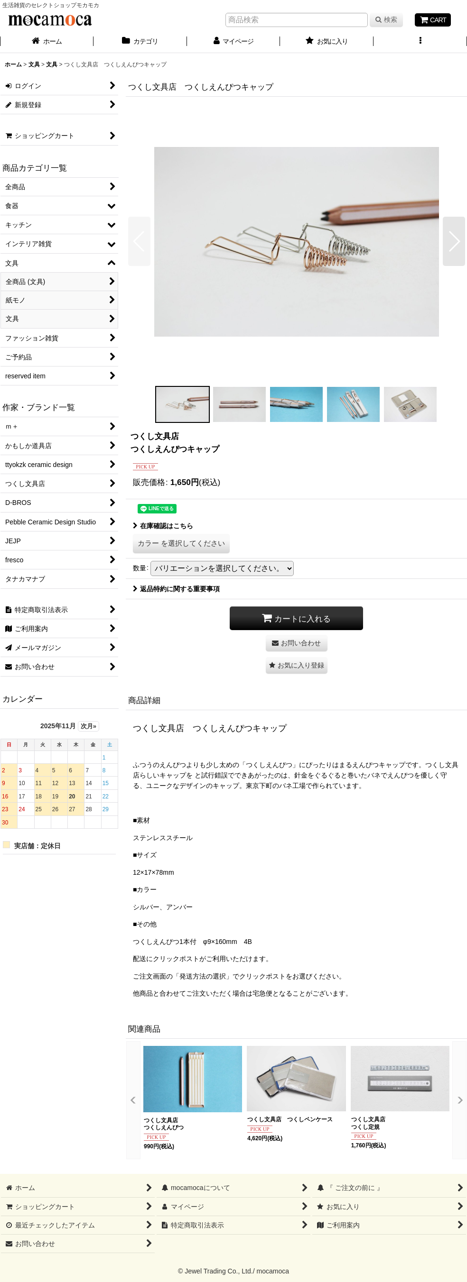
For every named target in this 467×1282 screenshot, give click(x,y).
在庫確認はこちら (163, 526)
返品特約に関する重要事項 (176, 589)
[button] (420, 42)
